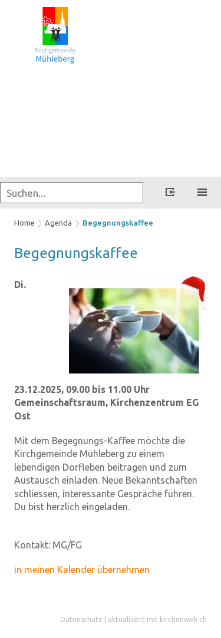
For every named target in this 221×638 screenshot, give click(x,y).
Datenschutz (81, 619)
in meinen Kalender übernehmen (82, 569)
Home (24, 223)
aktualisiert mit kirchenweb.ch (157, 619)
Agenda (58, 223)
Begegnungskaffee (118, 223)
